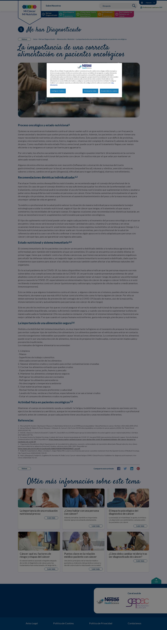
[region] (84, 80)
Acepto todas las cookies (109, 91)
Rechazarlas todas (90, 91)
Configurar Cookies (57, 91)
